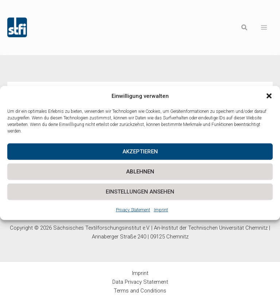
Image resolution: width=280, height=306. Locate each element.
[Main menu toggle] (264, 27)
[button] (269, 96)
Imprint (161, 209)
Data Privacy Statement (140, 282)
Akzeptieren (140, 151)
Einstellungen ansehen (140, 191)
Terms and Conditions (140, 290)
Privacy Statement (133, 209)
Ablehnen (140, 171)
